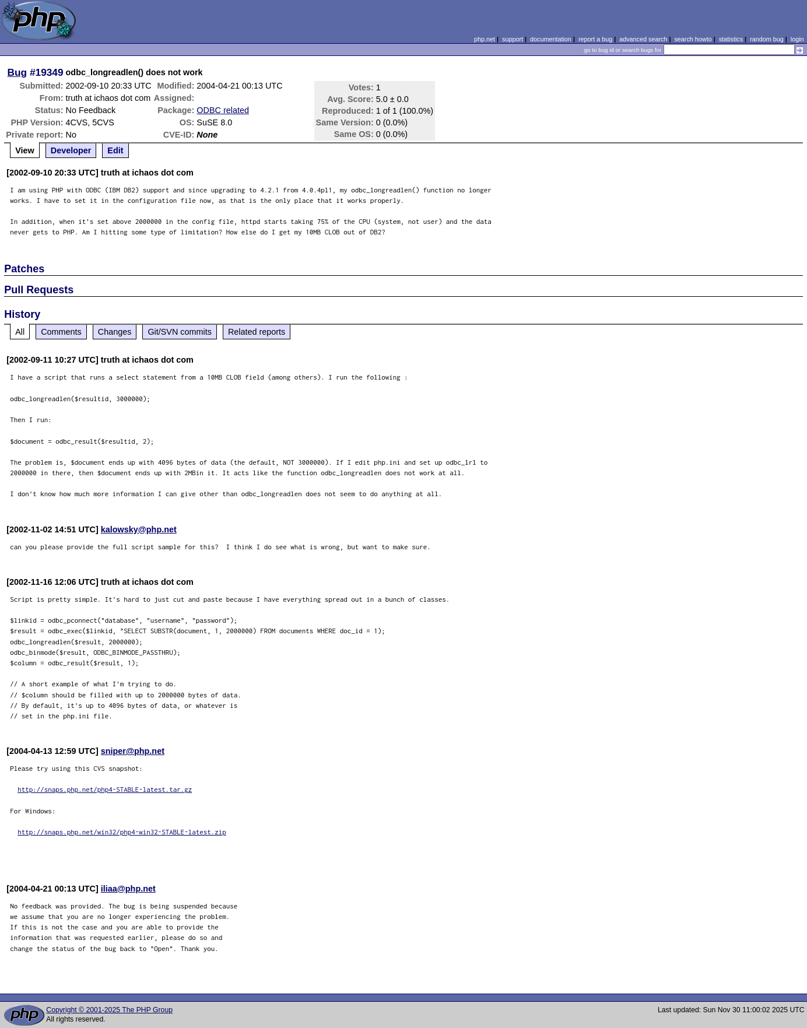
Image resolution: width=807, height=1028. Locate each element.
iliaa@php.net (128, 888)
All (19, 331)
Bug (17, 72)
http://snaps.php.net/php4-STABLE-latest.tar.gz (104, 789)
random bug (767, 39)
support (512, 39)
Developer (71, 150)
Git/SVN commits (180, 331)
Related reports (256, 331)
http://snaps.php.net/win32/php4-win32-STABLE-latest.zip (121, 832)
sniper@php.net (132, 751)
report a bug (595, 39)
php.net (484, 39)
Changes (115, 331)
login (797, 39)
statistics (731, 39)
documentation (550, 39)
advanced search (643, 39)
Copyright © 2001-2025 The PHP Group (109, 1010)
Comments (61, 331)
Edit (115, 150)
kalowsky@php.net (139, 529)
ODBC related (223, 110)
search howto (692, 39)
